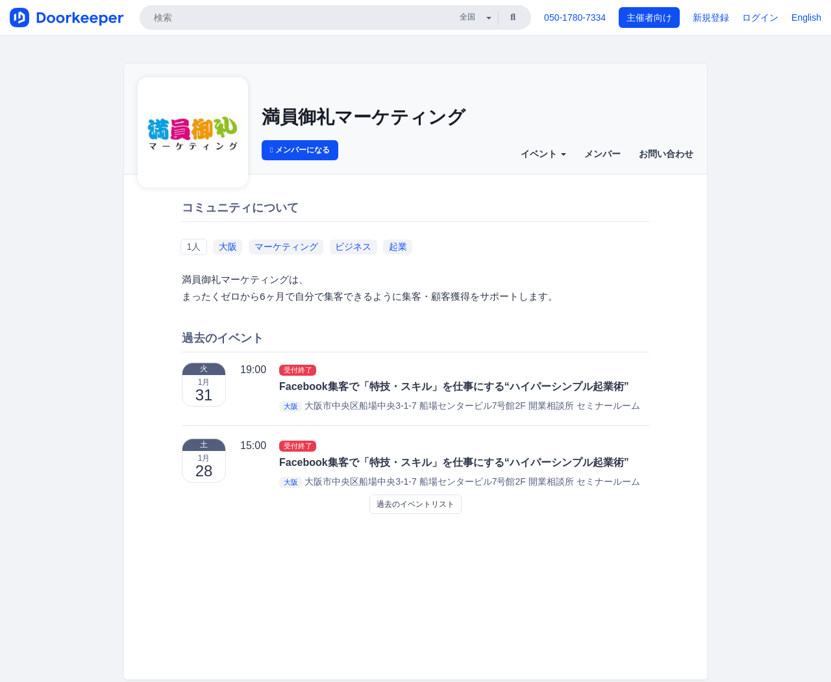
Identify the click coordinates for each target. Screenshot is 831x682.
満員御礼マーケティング (363, 117)
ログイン (760, 17)
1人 (193, 246)
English (806, 17)
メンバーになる (300, 149)
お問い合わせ (666, 154)
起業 (398, 246)
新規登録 (711, 17)
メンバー (602, 154)
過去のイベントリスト (415, 504)
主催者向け (649, 17)
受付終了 (298, 370)
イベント (543, 154)
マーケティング (286, 246)
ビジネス (353, 246)
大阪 (228, 246)
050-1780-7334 (575, 17)
